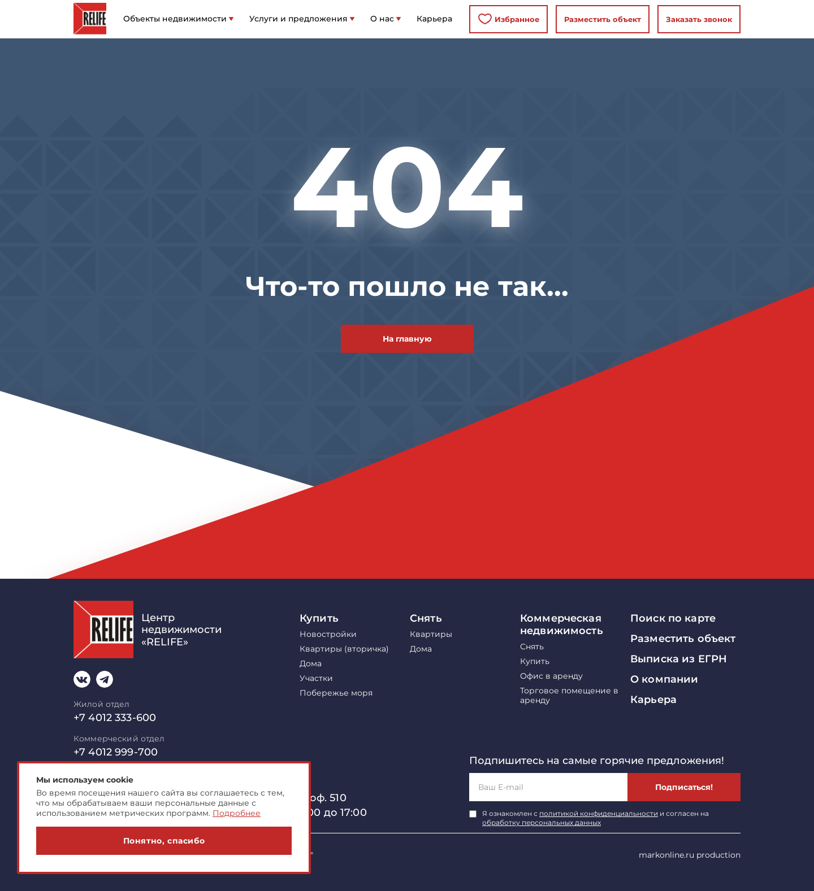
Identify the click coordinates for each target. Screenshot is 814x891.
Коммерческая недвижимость (561, 624)
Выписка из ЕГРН (678, 659)
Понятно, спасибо (164, 841)
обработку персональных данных (541, 822)
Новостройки (328, 634)
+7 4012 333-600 (114, 717)
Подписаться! (684, 787)
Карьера (653, 699)
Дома (311, 664)
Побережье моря (336, 693)
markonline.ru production (690, 854)
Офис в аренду (551, 676)
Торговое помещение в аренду (569, 695)
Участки (316, 678)
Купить (319, 618)
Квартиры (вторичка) (344, 649)
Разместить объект (602, 19)
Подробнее (237, 813)
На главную (407, 339)
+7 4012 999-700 (115, 752)
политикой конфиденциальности (598, 813)
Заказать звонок (699, 19)
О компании (664, 679)
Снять (426, 618)
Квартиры (431, 634)
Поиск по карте (673, 618)
